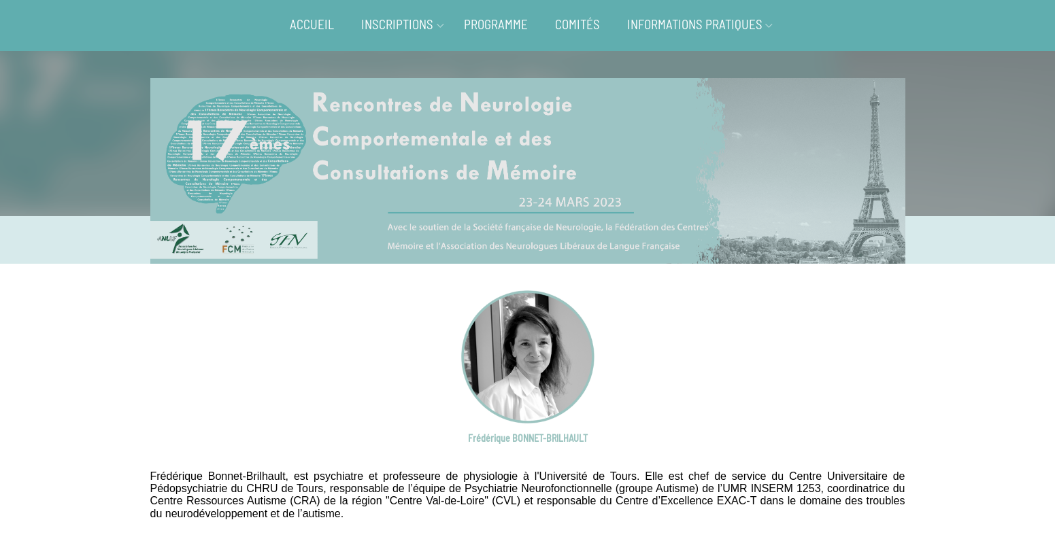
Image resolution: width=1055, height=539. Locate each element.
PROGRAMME (496, 24)
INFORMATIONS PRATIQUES (695, 24)
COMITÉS (577, 24)
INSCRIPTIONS (397, 24)
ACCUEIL (312, 24)
